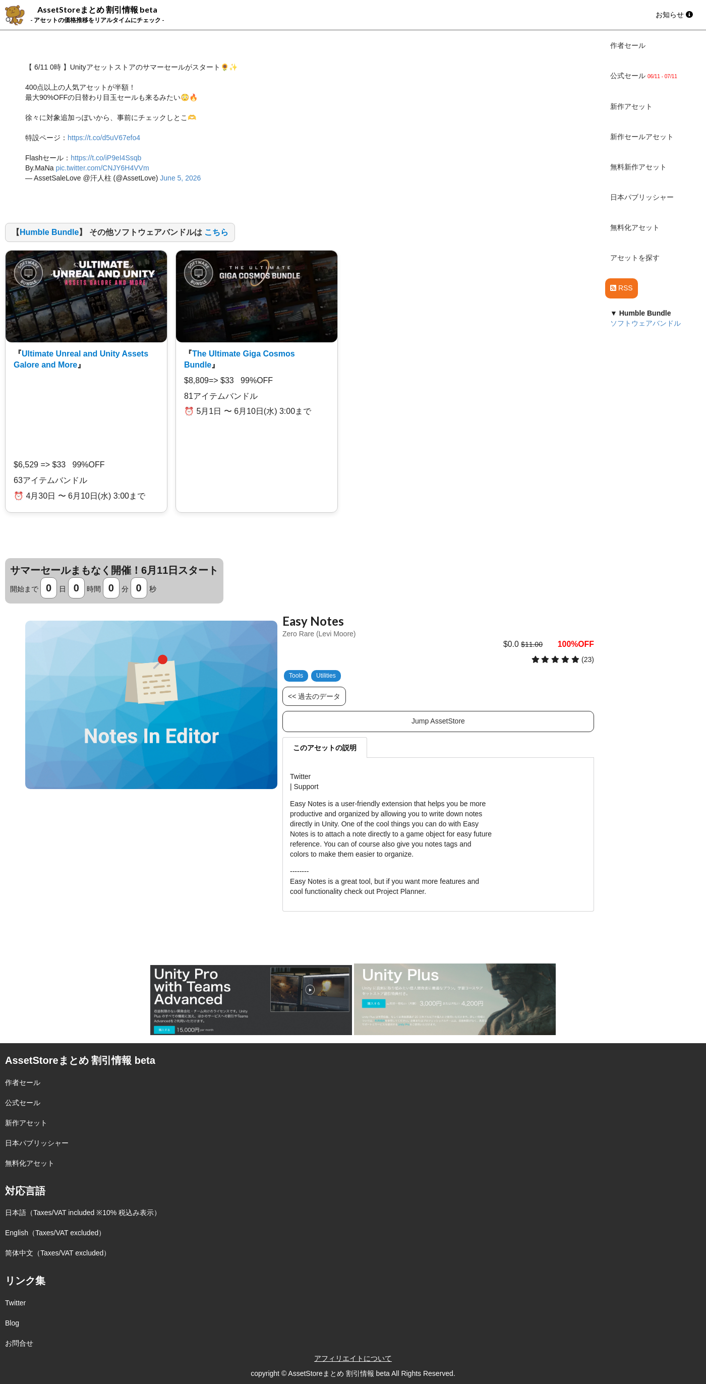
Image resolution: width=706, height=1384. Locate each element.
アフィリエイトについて (353, 1358)
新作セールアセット (642, 137)
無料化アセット (635, 227)
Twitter (15, 1303)
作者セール (627, 45)
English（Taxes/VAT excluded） (55, 1233)
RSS (621, 288)
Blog (12, 1323)
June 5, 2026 (180, 178)
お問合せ (19, 1343)
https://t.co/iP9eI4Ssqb (106, 158)
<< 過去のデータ (314, 696)
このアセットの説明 (325, 748)
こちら (216, 232)
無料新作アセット (638, 167)
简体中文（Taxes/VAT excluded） (57, 1253)
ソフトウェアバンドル (645, 323)
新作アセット (631, 106)
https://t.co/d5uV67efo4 (104, 138)
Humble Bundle (49, 232)
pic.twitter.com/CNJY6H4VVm (102, 168)
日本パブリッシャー (642, 197)
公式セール (22, 1103)
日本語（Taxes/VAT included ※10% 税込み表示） (83, 1213)
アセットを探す (635, 258)
